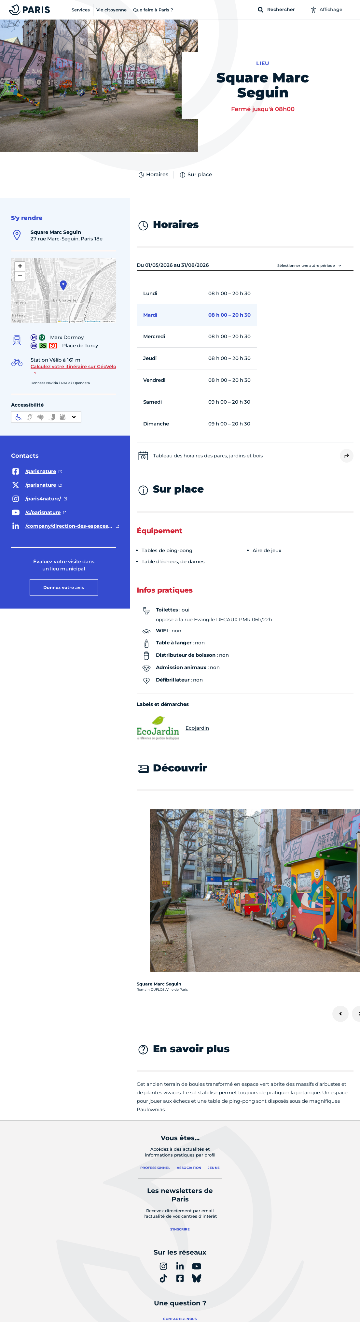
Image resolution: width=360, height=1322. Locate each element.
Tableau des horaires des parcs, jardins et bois (208, 456)
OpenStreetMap (92, 321)
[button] (63, 285)
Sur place (195, 175)
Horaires (153, 175)
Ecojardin (173, 728)
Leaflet (63, 321)
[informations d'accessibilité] (46, 417)
